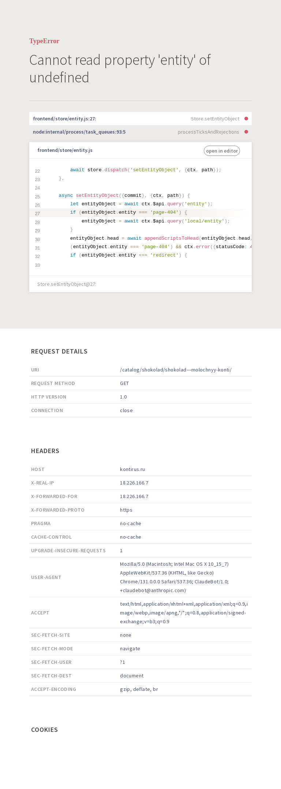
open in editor (222, 150)
